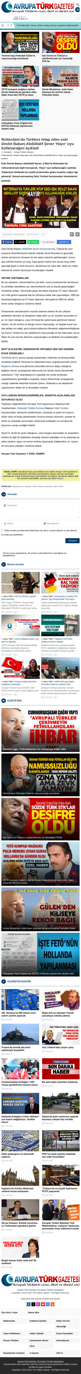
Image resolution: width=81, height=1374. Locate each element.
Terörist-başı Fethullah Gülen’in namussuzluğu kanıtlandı (18, 57)
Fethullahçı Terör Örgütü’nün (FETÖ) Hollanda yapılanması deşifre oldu (17, 126)
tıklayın (60, 478)
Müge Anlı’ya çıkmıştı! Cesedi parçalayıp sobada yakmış (58, 1014)
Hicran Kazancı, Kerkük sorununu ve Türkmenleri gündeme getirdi (19, 1224)
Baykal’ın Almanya (11, 366)
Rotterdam (49, 486)
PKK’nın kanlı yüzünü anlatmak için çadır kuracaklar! (58, 1155)
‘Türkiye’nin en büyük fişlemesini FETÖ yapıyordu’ (59, 1190)
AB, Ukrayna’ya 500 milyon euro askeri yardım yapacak (19, 1014)
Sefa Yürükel (61, 408)
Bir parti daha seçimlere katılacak (60, 1082)
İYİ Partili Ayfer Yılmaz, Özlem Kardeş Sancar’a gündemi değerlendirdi (47, 25)
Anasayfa (6, 152)
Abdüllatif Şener (9, 357)
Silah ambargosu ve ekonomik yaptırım (18, 1155)
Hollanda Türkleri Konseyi (30, 408)
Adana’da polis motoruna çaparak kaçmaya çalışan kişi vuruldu (60, 1118)
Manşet (30, 152)
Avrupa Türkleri (20, 152)
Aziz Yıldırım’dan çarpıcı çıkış (58, 1047)
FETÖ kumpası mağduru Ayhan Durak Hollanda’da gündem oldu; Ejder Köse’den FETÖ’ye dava (19, 92)
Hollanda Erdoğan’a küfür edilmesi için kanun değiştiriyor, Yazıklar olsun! (20, 1119)
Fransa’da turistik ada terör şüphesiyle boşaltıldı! (16, 1048)
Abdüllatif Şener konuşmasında (38, 249)
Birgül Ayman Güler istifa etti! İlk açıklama (19, 1261)
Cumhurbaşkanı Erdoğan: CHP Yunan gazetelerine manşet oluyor (20, 1083)
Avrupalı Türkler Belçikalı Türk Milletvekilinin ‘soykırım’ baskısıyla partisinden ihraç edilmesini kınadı (60, 1226)
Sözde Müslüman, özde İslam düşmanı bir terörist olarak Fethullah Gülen (57, 92)
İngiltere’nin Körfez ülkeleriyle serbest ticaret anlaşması (18, 1190)
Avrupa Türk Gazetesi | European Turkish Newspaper (40, 1290)
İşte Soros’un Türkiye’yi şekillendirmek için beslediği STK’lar (57, 58)
